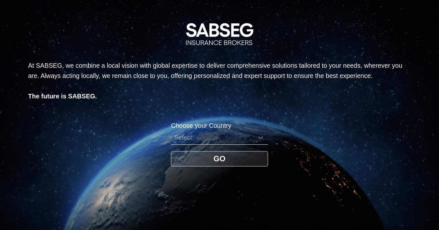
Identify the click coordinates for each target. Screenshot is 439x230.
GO (219, 158)
